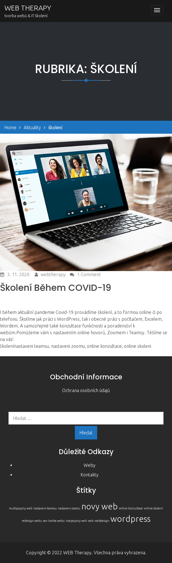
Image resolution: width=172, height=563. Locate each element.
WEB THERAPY (28, 8)
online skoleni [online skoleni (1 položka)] (153, 508)
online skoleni (137, 346)
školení (7, 346)
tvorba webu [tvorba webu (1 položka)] (56, 520)
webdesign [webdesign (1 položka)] (102, 520)
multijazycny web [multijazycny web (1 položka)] (20, 508)
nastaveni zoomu (68, 346)
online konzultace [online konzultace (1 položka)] (131, 508)
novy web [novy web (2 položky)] (99, 506)
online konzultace (104, 346)
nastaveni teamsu (31, 346)
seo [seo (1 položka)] (45, 520)
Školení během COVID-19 (55, 287)
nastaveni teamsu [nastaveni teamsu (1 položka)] (45, 508)
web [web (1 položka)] (90, 520)
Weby (89, 465)
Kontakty (89, 474)
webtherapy (53, 274)
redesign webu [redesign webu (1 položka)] (32, 520)
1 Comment (89, 274)
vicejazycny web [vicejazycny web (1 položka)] (76, 520)
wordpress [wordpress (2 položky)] (130, 519)
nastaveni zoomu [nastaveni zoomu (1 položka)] (69, 508)
